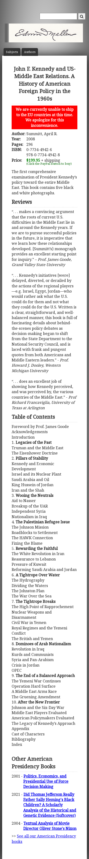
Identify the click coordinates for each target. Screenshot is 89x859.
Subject (12, 51)
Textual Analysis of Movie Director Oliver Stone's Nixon (49, 826)
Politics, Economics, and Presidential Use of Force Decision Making (45, 781)
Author (30, 51)
